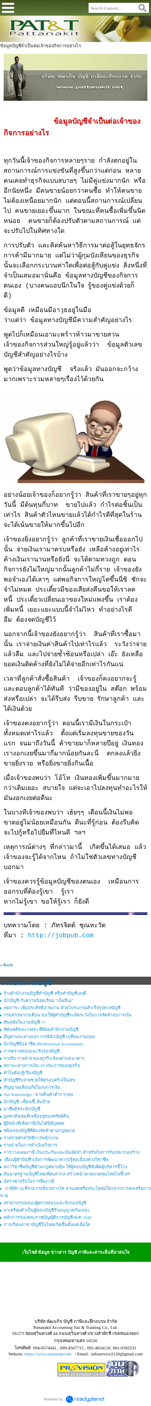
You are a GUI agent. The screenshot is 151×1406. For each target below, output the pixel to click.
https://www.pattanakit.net (48, 1353)
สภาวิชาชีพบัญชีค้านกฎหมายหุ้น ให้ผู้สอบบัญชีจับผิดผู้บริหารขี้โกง (65, 1166)
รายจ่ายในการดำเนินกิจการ (30, 1145)
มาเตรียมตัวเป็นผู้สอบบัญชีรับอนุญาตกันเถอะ (47, 1210)
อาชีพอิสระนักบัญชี (22, 1108)
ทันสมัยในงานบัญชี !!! (25, 1022)
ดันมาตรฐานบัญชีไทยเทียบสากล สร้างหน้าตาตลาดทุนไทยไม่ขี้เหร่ (67, 1173)
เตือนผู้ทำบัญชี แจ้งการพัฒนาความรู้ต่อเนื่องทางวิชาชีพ (56, 1159)
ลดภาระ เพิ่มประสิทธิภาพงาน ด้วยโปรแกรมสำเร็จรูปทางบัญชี (62, 1007)
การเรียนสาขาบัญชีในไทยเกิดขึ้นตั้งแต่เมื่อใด (47, 1224)
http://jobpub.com (60, 935)
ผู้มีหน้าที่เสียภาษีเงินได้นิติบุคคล (34, 1123)
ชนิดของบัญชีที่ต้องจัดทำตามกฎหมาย (39, 1130)
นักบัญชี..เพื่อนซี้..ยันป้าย (27, 1101)
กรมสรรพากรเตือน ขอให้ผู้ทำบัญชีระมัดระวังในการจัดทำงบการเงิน (68, 1014)
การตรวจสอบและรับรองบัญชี (32, 1051)
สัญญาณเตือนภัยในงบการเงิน (32, 1087)
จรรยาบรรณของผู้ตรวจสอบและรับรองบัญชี (45, 1202)
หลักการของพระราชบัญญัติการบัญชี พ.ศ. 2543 (48, 1217)
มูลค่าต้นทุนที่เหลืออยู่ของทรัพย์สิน (36, 1116)
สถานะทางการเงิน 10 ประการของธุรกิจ (42, 1065)
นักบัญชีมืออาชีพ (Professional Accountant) (43, 1043)
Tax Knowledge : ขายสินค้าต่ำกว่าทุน (38, 1094)
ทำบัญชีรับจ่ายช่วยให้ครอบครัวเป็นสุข (39, 1079)
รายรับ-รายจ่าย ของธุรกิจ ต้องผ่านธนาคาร (44, 1058)
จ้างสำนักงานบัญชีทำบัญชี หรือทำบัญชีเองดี (45, 993)
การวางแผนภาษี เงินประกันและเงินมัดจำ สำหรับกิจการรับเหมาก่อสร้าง (71, 1152)
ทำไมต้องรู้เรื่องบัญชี (23, 1072)
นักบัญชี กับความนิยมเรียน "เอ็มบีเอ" (38, 1000)
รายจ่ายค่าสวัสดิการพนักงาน (31, 1137)
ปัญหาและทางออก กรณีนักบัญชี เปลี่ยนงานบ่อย (49, 1036)
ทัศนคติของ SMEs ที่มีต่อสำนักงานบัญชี (41, 1029)
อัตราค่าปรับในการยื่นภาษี (29, 1181)
